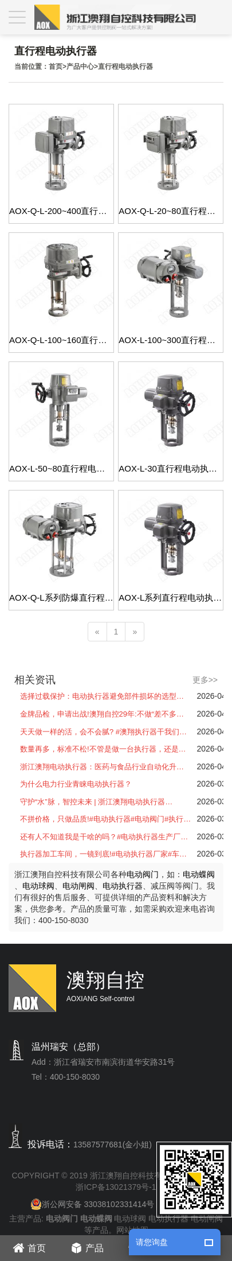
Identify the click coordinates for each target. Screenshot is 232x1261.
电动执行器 (123, 885)
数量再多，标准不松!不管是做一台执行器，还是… (103, 749)
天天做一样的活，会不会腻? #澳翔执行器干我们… (103, 731)
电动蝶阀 (199, 874)
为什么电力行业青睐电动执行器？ (76, 784)
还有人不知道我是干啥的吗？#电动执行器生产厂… (104, 836)
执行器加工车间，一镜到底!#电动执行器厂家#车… (103, 854)
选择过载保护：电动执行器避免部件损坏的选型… (102, 696)
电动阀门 (143, 874)
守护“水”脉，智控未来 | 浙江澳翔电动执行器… (96, 801)
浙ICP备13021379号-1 (116, 1187)
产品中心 (80, 67)
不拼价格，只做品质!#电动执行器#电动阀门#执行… (105, 819)
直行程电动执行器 (125, 67)
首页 (55, 67)
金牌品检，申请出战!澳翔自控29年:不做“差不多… (102, 714)
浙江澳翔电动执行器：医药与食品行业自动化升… (102, 766)
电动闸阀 (78, 885)
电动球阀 (38, 885)
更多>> (205, 679)
